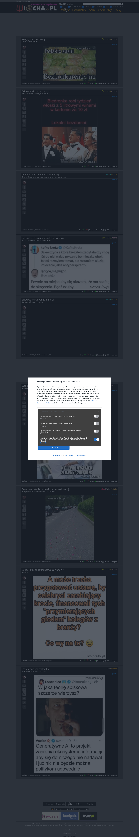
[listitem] (69, 411)
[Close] (107, 382)
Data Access (69, 455)
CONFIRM (54, 447)
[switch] (96, 416)
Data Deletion (57, 455)
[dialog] (69, 419)
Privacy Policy (81, 455)
